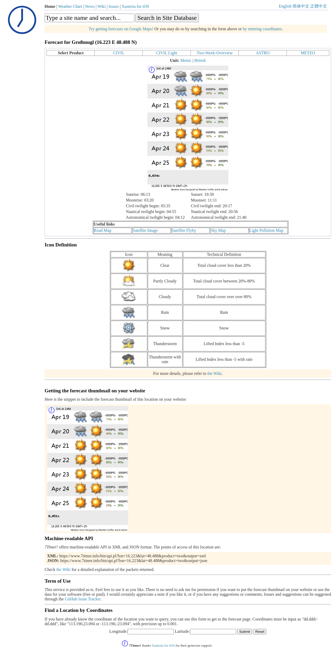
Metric (186, 60)
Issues (114, 6)
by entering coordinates (262, 29)
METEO (308, 53)
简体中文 (301, 6)
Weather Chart (70, 6)
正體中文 (318, 6)
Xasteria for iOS (135, 6)
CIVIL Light (166, 53)
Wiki (101, 6)
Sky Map (218, 230)
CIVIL (118, 53)
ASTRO (263, 53)
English (285, 6)
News (89, 6)
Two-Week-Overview (215, 53)
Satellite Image (145, 230)
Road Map (102, 230)
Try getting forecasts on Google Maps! (121, 29)
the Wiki (214, 373)
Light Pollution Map (266, 230)
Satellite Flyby (184, 230)
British (200, 60)
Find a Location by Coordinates (78, 610)
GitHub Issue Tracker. (83, 599)
